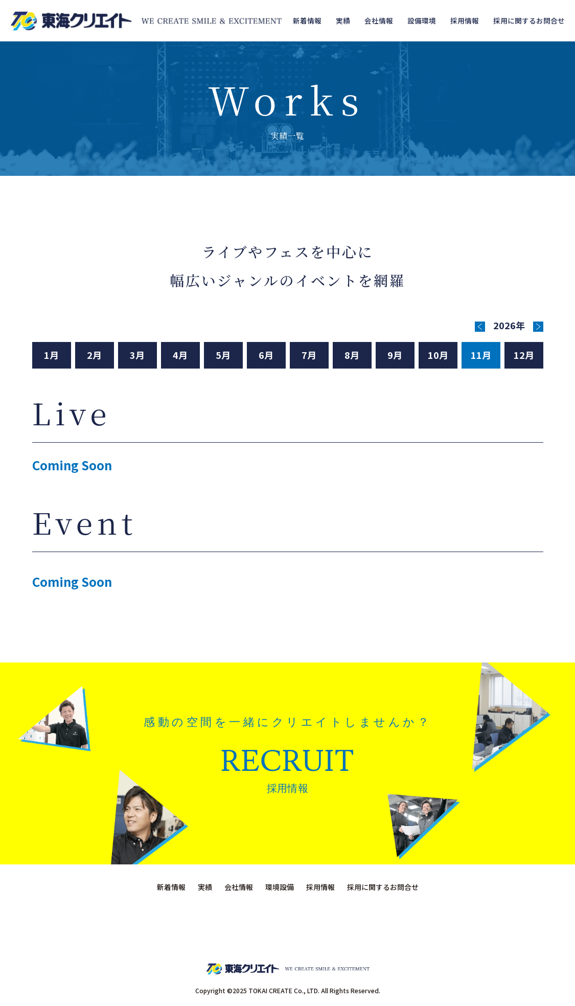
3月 (137, 354)
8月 (351, 354)
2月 (94, 354)
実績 (343, 20)
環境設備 (279, 887)
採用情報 (464, 20)
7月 (309, 354)
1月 (51, 354)
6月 (266, 354)
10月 (438, 354)
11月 (481, 354)
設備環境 (421, 20)
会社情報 (378, 20)
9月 (394, 354)
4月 (180, 354)
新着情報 (307, 20)
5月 (223, 354)
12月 (524, 354)
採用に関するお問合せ (529, 20)
